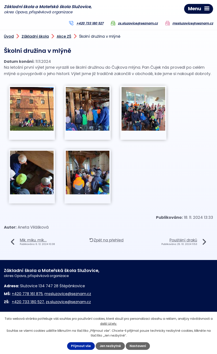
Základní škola (35, 36)
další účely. (108, 323)
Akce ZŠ (64, 36)
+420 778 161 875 (27, 293)
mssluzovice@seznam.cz (192, 23)
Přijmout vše (81, 346)
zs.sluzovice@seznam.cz (138, 23)
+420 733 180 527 (89, 23)
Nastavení (138, 346)
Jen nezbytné (110, 346)
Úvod (9, 36)
